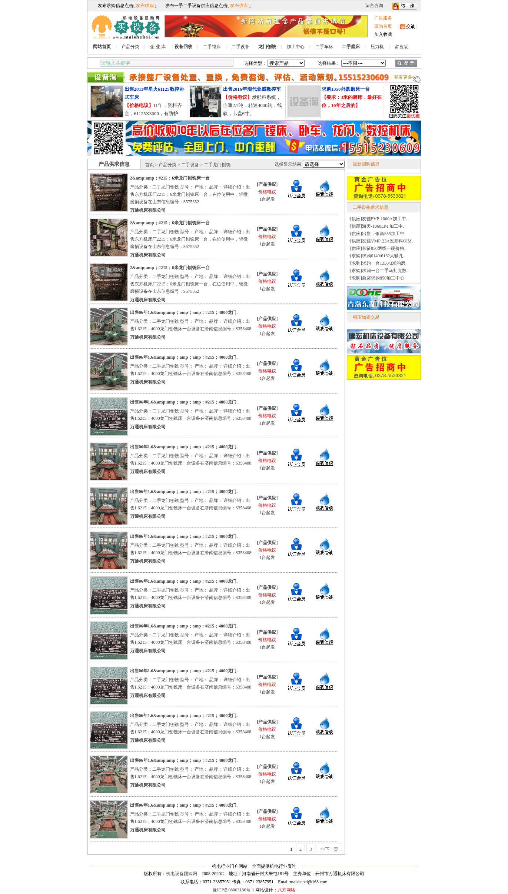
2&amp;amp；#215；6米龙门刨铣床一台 (170, 178)
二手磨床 (351, 46)
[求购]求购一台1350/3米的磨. (378, 263)
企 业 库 (158, 46)
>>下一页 (329, 849)
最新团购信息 (366, 164)
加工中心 (296, 46)
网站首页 (102, 46)
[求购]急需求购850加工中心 (377, 278)
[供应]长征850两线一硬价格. (377, 248)
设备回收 (183, 46)
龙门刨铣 (267, 46)
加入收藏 (383, 34)
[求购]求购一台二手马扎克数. (379, 270)
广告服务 (383, 18)
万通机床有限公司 (148, 210)
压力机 (377, 46)
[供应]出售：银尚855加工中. (377, 233)
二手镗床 (212, 46)
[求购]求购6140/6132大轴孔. (377, 255)
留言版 (401, 46)
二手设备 (240, 46)
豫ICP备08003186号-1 (234, 890)
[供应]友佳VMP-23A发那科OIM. (381, 241)
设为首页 (383, 26)
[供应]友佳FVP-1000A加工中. (378, 218)
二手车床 (324, 46)
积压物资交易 (366, 317)
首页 (149, 164)
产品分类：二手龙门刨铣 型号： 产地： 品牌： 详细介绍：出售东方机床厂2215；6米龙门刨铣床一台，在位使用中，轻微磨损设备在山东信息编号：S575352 (190, 194)
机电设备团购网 (181, 873)
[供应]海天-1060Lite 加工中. (377, 226)
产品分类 (130, 46)
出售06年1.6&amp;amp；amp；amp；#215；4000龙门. (184, 312)
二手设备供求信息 (370, 207)
